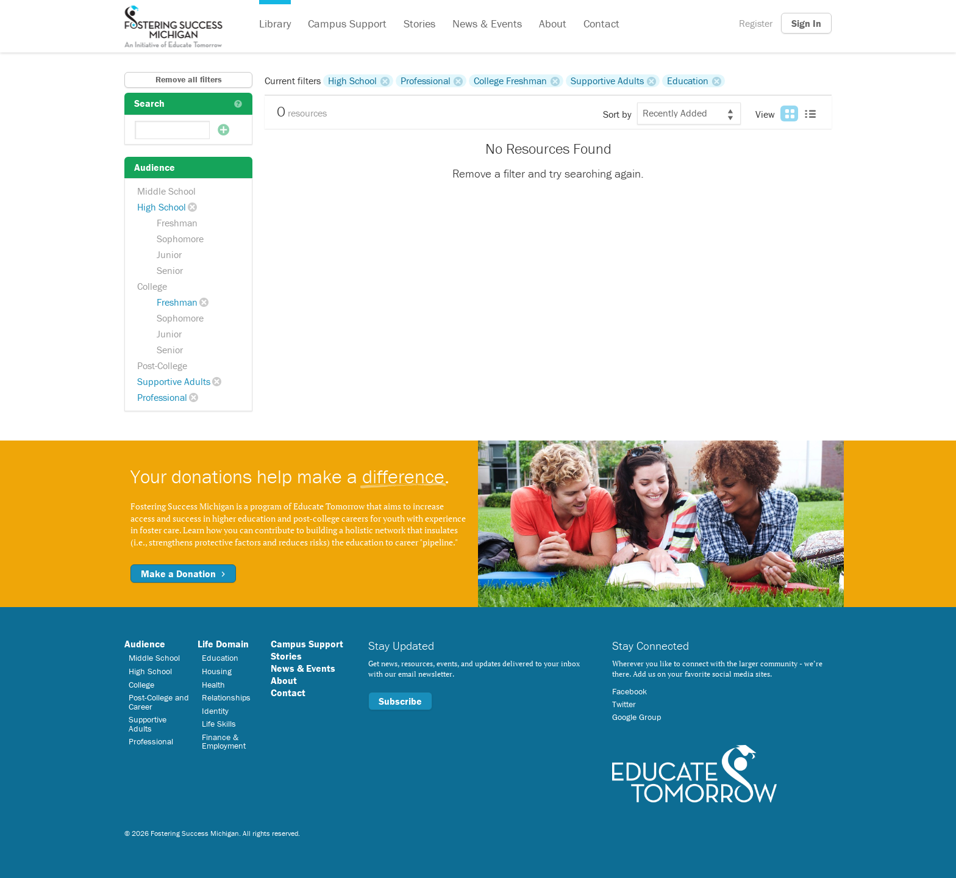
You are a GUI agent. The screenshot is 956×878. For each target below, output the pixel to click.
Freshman (177, 223)
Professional (162, 397)
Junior (169, 254)
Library (275, 23)
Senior (170, 270)
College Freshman (510, 80)
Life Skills (219, 723)
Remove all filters (188, 79)
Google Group (636, 716)
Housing (217, 671)
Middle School (166, 191)
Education (687, 80)
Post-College (162, 365)
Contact (601, 23)
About (552, 23)
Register (755, 23)
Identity (215, 710)
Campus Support (347, 23)
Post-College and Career (159, 701)
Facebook (629, 691)
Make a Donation (183, 573)
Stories (419, 23)
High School (161, 207)
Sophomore (180, 238)
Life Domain (223, 644)
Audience (144, 644)
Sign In (806, 23)
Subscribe (400, 701)
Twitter (624, 704)
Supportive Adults (173, 381)
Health (213, 684)
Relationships (226, 697)
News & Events (487, 23)
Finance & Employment (224, 741)
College (152, 286)
